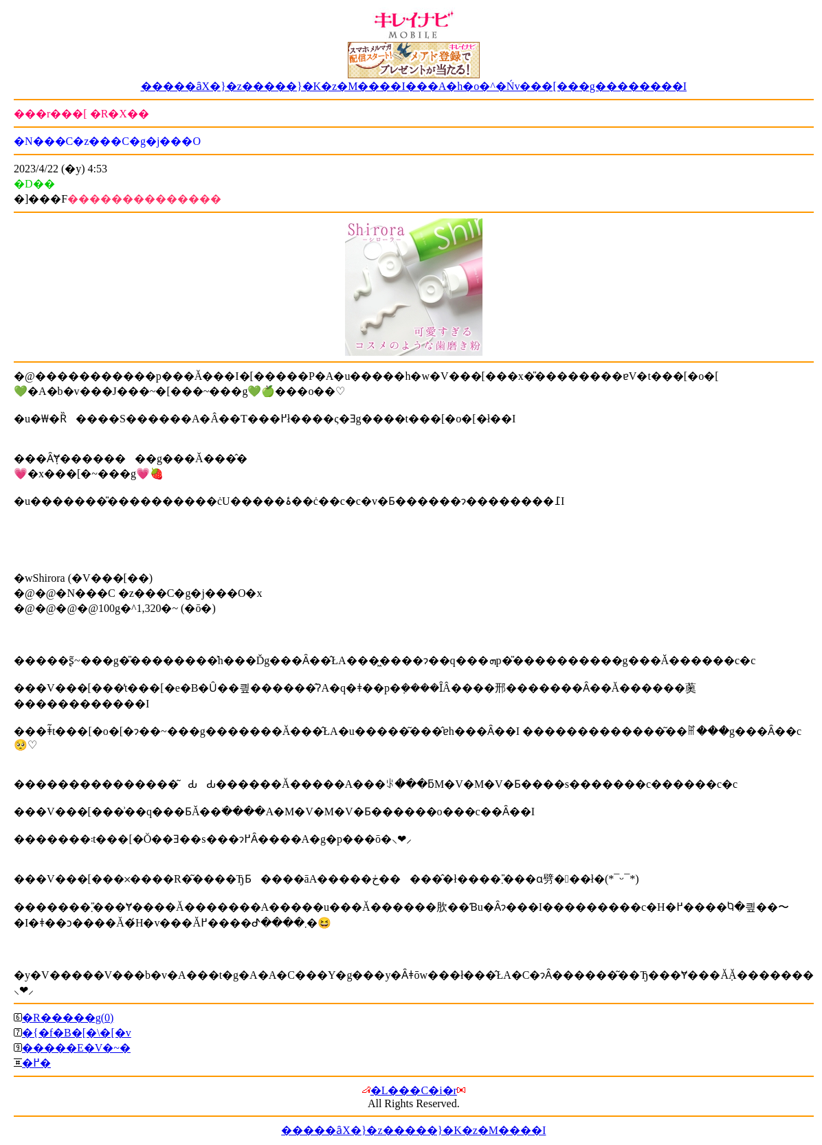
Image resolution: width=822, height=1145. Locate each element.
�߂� (36, 1063)
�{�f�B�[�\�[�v (76, 1033)
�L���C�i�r (413, 1090)
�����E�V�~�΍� (76, 1048)
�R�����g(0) (67, 1017)
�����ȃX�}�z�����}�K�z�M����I (413, 1130)
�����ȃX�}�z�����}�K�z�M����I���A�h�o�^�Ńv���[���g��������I (414, 86)
